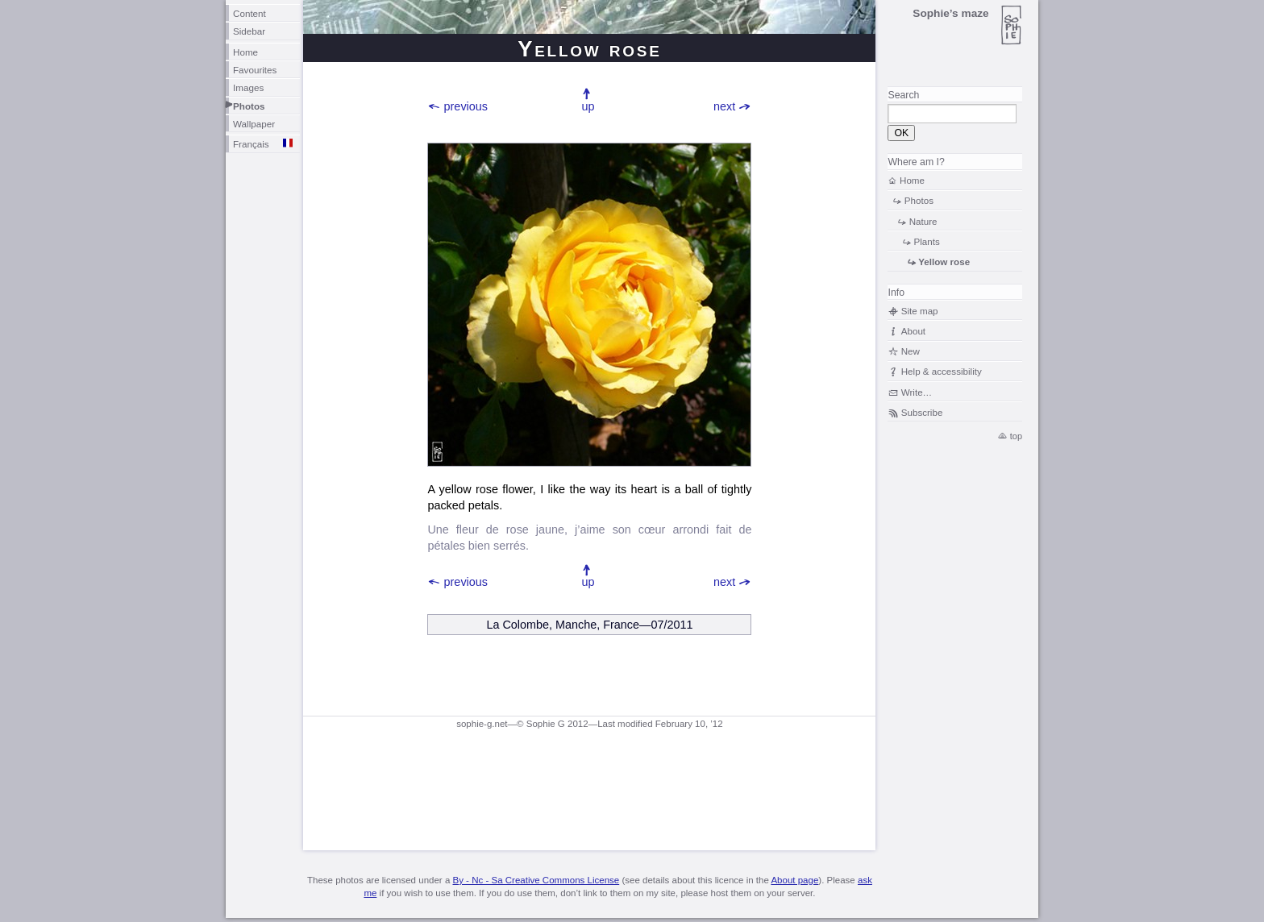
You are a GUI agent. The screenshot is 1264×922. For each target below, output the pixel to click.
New (910, 351)
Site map (919, 310)
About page (794, 880)
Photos (249, 106)
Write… (916, 392)
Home (245, 52)
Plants (926, 241)
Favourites (254, 69)
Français (251, 144)
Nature (923, 221)
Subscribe (922, 412)
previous (466, 106)
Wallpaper (254, 123)
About (913, 331)
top (1016, 436)
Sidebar (249, 31)
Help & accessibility (941, 371)
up (587, 106)
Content (249, 13)
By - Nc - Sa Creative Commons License (535, 880)
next (724, 106)
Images (248, 87)
